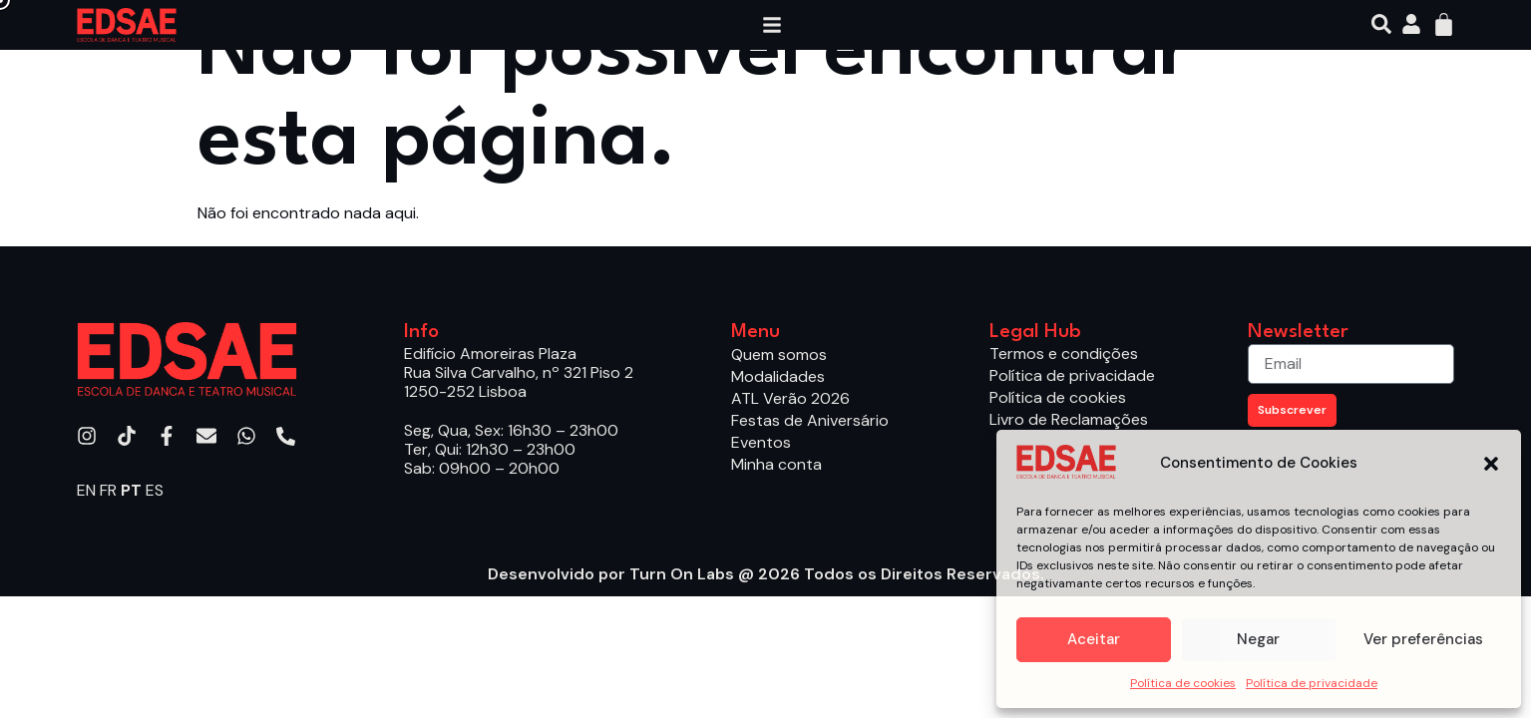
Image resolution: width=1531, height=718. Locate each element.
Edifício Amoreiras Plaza (490, 353)
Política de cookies (1183, 683)
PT (131, 490)
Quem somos (779, 354)
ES (155, 490)
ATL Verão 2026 (790, 398)
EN (86, 490)
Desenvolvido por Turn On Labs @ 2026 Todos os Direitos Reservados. (766, 573)
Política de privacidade (1311, 683)
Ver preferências (1423, 639)
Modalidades (783, 376)
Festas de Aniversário (810, 420)
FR (108, 490)
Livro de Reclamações (1068, 419)
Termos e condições (1063, 353)
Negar (1258, 639)
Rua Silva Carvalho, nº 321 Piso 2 (518, 372)
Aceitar (1093, 639)
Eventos (761, 442)
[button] (1491, 464)
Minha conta (776, 464)
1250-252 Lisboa (465, 391)
